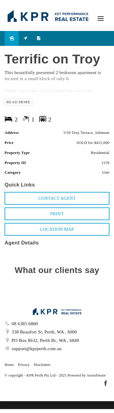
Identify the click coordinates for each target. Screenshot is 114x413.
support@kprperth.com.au (36, 348)
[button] (57, 213)
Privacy (24, 365)
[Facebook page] (105, 384)
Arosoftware (96, 375)
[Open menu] (100, 18)
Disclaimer (42, 365)
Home (9, 365)
